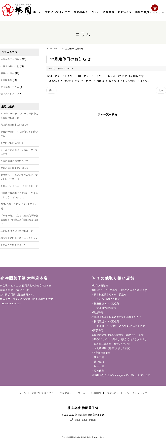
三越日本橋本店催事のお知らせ (16, 230)
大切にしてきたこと (57, 12)
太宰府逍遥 (6, 80)
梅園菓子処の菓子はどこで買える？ (19, 237)
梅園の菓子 (81, 12)
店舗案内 (108, 12)
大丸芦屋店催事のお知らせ (14, 124)
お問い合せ (125, 12)
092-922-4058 (83, 419)
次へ (161, 90)
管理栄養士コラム (9, 87)
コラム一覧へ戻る (106, 114)
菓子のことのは (8, 94)
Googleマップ (7, 299)
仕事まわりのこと (9, 66)
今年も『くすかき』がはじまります (19, 186)
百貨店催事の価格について (14, 161)
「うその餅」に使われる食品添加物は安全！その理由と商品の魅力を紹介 (19, 219)
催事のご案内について (12, 142)
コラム (95, 12)
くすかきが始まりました (13, 245)
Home (49, 48)
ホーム (37, 12)
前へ (51, 90)
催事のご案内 (7, 73)
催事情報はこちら (101, 375)
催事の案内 (142, 12)
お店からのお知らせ (10, 59)
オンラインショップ (155, 9)
